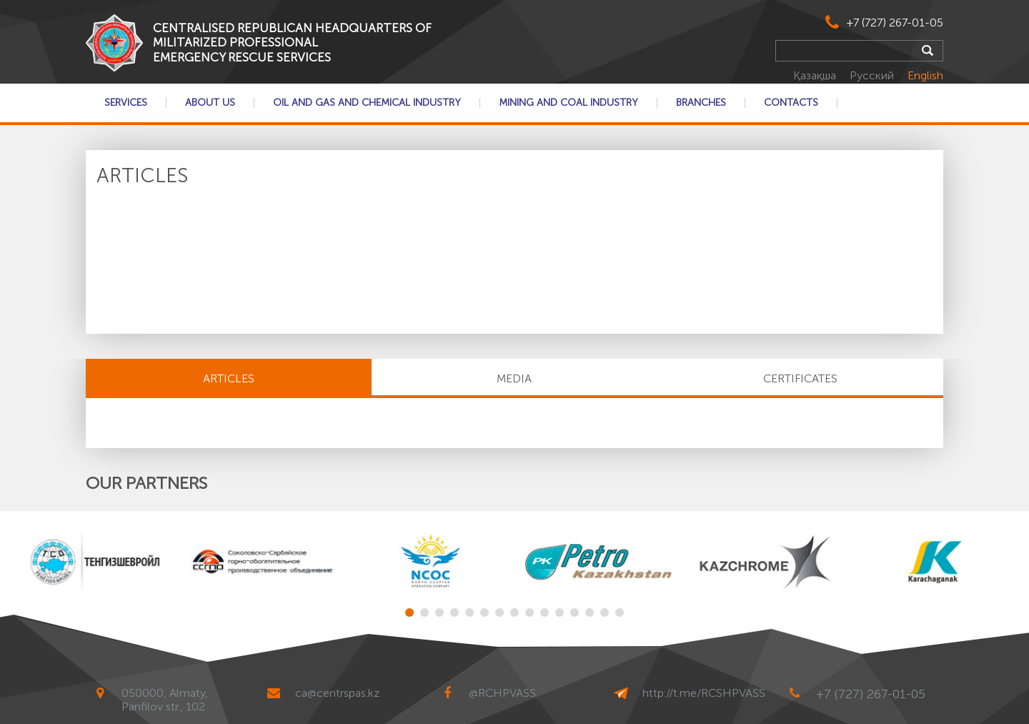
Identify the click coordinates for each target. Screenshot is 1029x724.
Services (125, 103)
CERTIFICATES (800, 378)
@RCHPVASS (502, 693)
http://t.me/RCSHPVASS (703, 693)
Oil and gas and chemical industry (367, 103)
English (925, 75)
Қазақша (816, 75)
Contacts (791, 103)
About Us (210, 103)
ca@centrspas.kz (337, 693)
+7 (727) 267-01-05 (895, 22)
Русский (873, 75)
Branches (701, 103)
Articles (228, 378)
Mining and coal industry (568, 103)
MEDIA (514, 378)
